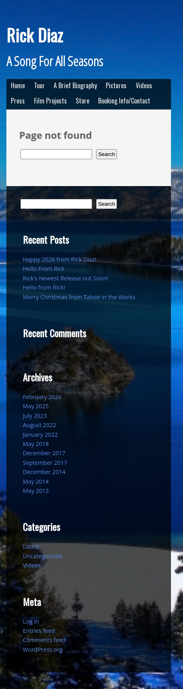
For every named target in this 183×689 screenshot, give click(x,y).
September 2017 (45, 462)
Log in (31, 621)
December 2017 (44, 453)
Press (18, 100)
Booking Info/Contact (124, 100)
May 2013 (36, 490)
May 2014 (36, 481)
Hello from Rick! (44, 287)
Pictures (116, 85)
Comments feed (44, 640)
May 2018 (36, 444)
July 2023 (35, 415)
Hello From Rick (43, 268)
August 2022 (39, 425)
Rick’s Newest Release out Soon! (65, 278)
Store (82, 100)
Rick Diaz (34, 34)
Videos (144, 85)
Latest (31, 546)
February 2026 (42, 397)
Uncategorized (42, 556)
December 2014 (44, 472)
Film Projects (50, 100)
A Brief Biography (75, 85)
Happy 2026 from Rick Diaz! (60, 259)
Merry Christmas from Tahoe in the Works (79, 297)
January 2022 (40, 434)
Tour (39, 85)
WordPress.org (42, 649)
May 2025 (36, 406)
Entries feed (39, 630)
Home (18, 85)
